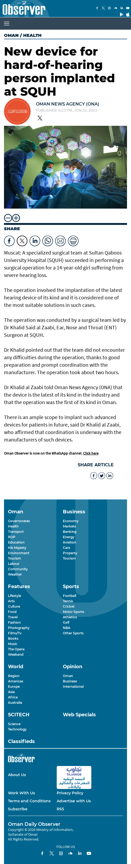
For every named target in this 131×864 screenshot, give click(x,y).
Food (12, 612)
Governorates (19, 521)
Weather (15, 574)
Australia (15, 703)
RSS (60, 809)
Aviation (69, 542)
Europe (14, 687)
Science (14, 724)
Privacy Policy (70, 793)
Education (16, 542)
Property (70, 553)
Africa (13, 697)
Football (69, 596)
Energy (68, 537)
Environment (18, 553)
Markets (69, 526)
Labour (13, 564)
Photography (19, 628)
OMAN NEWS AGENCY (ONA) (67, 104)
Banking (69, 532)
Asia (11, 692)
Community (18, 569)
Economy (71, 521)
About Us (17, 774)
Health (13, 526)
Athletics (70, 617)
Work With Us (21, 793)
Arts (11, 601)
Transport (16, 532)
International (73, 687)
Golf (66, 622)
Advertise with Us (74, 801)
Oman (11, 35)
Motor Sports (73, 612)
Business (70, 681)
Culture (14, 606)
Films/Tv (15, 633)
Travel (13, 617)
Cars (66, 548)
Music (12, 644)
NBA (66, 628)
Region (13, 676)
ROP (11, 537)
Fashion (14, 622)
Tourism (14, 558)
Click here (91, 453)
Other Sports (73, 633)
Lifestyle (14, 596)
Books (13, 638)
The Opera (16, 649)
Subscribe (17, 809)
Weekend (15, 654)
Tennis (68, 601)
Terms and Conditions (29, 801)
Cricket (69, 606)
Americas (15, 681)
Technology (17, 729)
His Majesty (17, 548)
